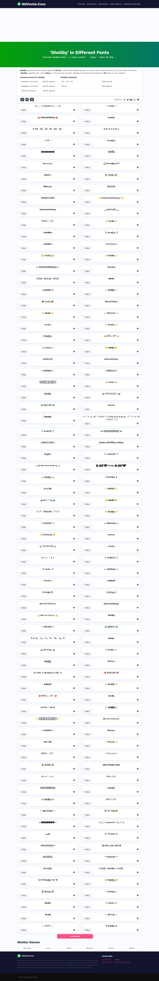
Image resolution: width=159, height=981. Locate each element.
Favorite (81, 4)
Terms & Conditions (122, 962)
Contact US (106, 959)
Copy (23, 110)
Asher (69, 948)
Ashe (48, 948)
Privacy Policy (107, 962)
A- (22, 99)
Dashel (132, 948)
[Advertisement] (79, 25)
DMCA (117, 959)
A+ (32, 99)
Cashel (111, 948)
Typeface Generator (132, 4)
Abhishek (27, 948)
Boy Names (103, 4)
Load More (75, 936)
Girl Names (92, 4)
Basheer (90, 948)
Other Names (115, 4)
